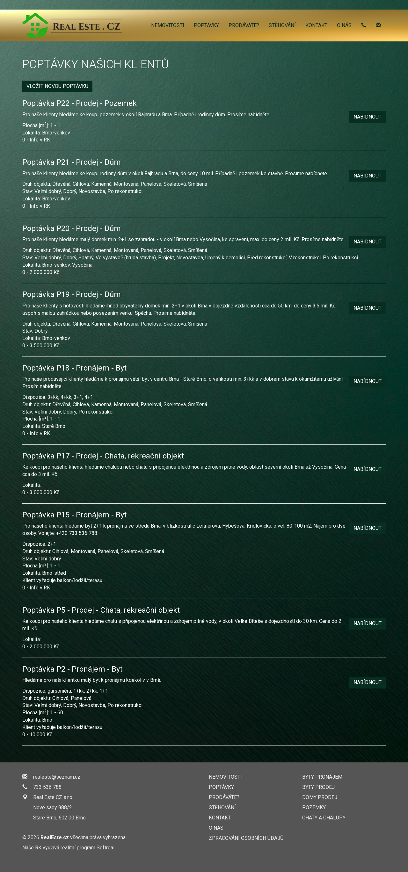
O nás (344, 25)
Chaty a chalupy (324, 818)
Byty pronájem (322, 777)
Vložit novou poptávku (57, 86)
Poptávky (206, 25)
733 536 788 (47, 787)
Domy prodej (319, 797)
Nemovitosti (167, 25)
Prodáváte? (244, 25)
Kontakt (316, 25)
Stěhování (282, 25)
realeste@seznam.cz (56, 777)
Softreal (105, 848)
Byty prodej (318, 787)
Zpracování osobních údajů (246, 838)
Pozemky (314, 807)
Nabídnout (367, 117)
